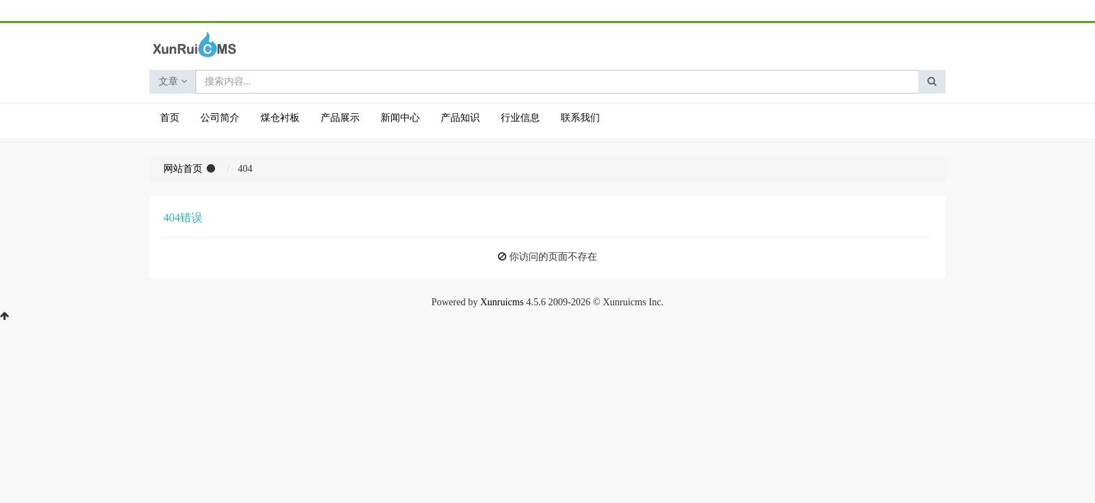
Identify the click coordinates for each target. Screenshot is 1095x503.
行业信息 (520, 117)
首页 (169, 117)
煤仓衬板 (280, 117)
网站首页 (183, 168)
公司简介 (220, 117)
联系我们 (580, 117)
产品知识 (460, 117)
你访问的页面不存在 (553, 257)
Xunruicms (502, 302)
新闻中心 (400, 117)
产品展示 (340, 117)
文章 (173, 81)
